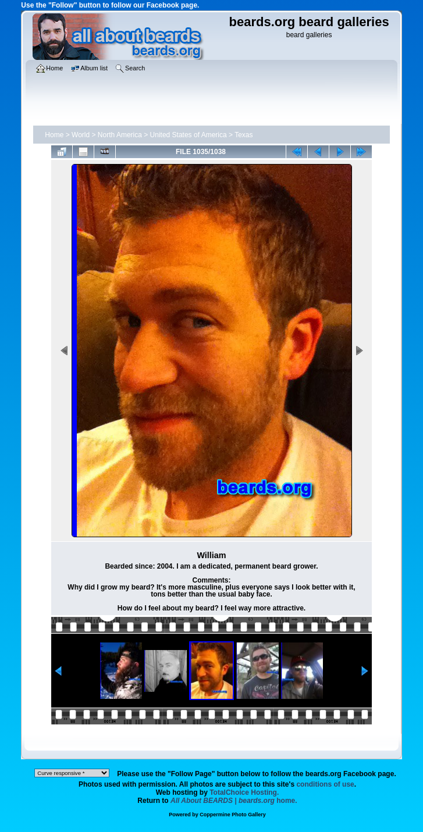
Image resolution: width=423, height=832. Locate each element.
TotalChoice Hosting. (244, 792)
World (81, 135)
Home (54, 135)
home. (233, 801)
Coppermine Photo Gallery (233, 814)
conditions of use (325, 784)
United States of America (188, 135)
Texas (243, 135)
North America (120, 135)
